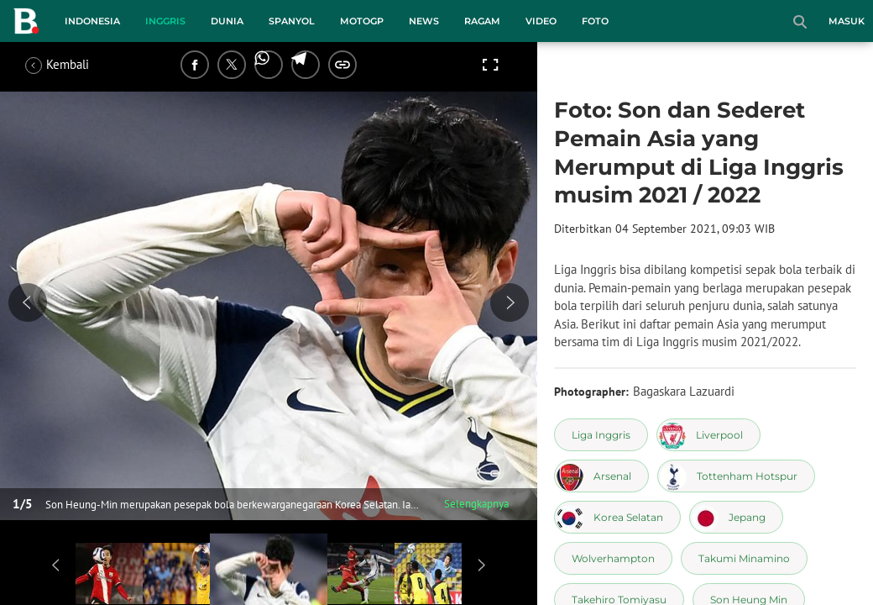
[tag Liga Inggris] (601, 434)
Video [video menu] (541, 21)
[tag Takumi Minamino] (744, 558)
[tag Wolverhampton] (613, 558)
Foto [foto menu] (595, 21)
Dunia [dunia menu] (227, 21)
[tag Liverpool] (708, 434)
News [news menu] (424, 21)
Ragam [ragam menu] (482, 21)
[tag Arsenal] (601, 476)
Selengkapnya (476, 504)
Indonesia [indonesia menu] (92, 21)
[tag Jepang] (736, 517)
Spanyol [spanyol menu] (292, 21)
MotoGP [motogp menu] (362, 21)
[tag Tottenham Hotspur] (736, 476)
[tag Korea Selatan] (617, 517)
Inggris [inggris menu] (165, 21)
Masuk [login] (847, 21)
